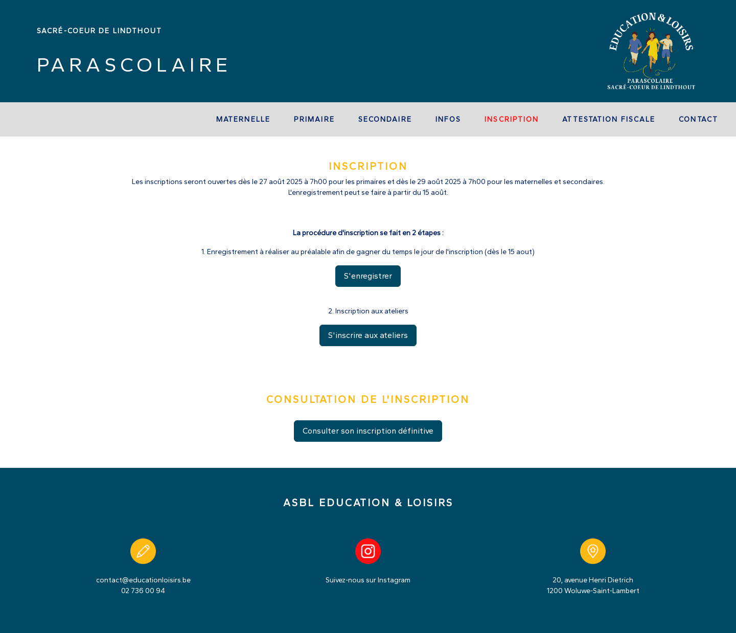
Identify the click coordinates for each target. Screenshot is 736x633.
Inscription (512, 119)
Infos (448, 119)
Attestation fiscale (608, 119)
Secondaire (385, 119)
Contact (698, 119)
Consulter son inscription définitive (368, 431)
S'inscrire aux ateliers (368, 335)
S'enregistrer (368, 276)
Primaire (314, 119)
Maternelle (243, 119)
